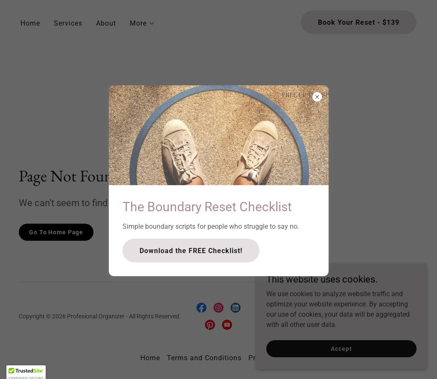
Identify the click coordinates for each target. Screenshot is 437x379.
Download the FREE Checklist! (191, 251)
